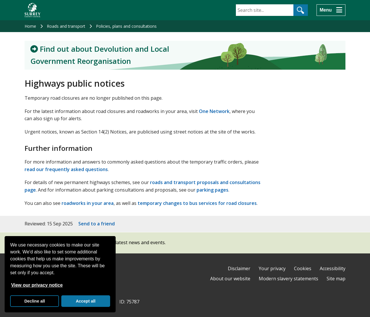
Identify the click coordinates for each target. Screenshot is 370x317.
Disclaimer (239, 268)
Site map (336, 278)
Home (30, 26)
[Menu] (331, 10)
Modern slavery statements (288, 278)
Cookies (302, 268)
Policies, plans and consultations (126, 26)
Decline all (34, 301)
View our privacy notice (36, 285)
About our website (230, 278)
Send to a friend (96, 223)
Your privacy (272, 268)
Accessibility (332, 268)
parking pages (212, 190)
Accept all (85, 301)
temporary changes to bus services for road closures (197, 203)
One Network (214, 111)
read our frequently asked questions (66, 169)
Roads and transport (66, 26)
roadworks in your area (88, 203)
